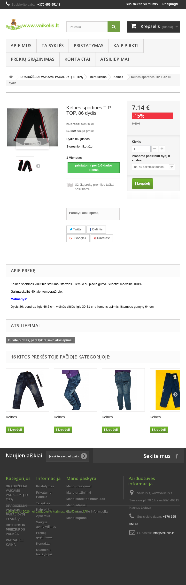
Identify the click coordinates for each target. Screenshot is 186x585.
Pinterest (102, 238)
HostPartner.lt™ (77, 572)
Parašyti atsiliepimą (83, 213)
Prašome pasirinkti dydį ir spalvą (151, 158)
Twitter (76, 229)
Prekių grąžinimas (32, 59)
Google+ (78, 238)
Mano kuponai (76, 518)
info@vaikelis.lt (163, 533)
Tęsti (38, 165)
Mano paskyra (81, 478)
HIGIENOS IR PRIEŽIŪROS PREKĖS (15, 529)
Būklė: (71, 131)
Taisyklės (52, 45)
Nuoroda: (73, 124)
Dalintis (96, 229)
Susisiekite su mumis (142, 4)
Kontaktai (77, 59)
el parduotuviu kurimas (48, 572)
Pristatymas (88, 45)
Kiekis (136, 141)
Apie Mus (21, 45)
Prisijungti (170, 4)
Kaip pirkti (126, 45)
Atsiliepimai (114, 59)
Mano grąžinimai (78, 492)
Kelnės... (13, 417)
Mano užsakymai (78, 486)
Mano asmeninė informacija (87, 511)
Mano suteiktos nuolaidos (85, 499)
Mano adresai (76, 505)
